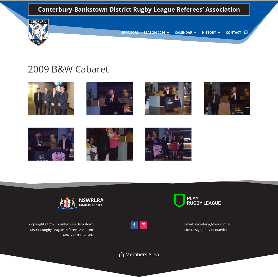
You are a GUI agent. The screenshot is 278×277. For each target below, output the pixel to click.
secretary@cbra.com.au (213, 224)
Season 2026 (154, 32)
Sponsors (130, 32)
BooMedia (219, 230)
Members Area (142, 254)
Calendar (183, 32)
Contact (233, 32)
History (209, 32)
